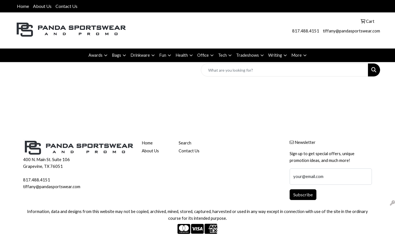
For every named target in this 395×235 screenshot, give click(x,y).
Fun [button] (162, 55)
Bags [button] (116, 55)
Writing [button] (275, 55)
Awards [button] (95, 55)
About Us (42, 6)
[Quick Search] (284, 69)
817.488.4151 (305, 30)
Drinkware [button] (140, 55)
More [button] (296, 55)
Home (23, 6)
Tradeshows (247, 55)
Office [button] (203, 55)
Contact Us (66, 6)
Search (185, 142)
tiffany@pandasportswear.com (351, 30)
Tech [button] (222, 55)
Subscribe (303, 194)
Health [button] (182, 55)
